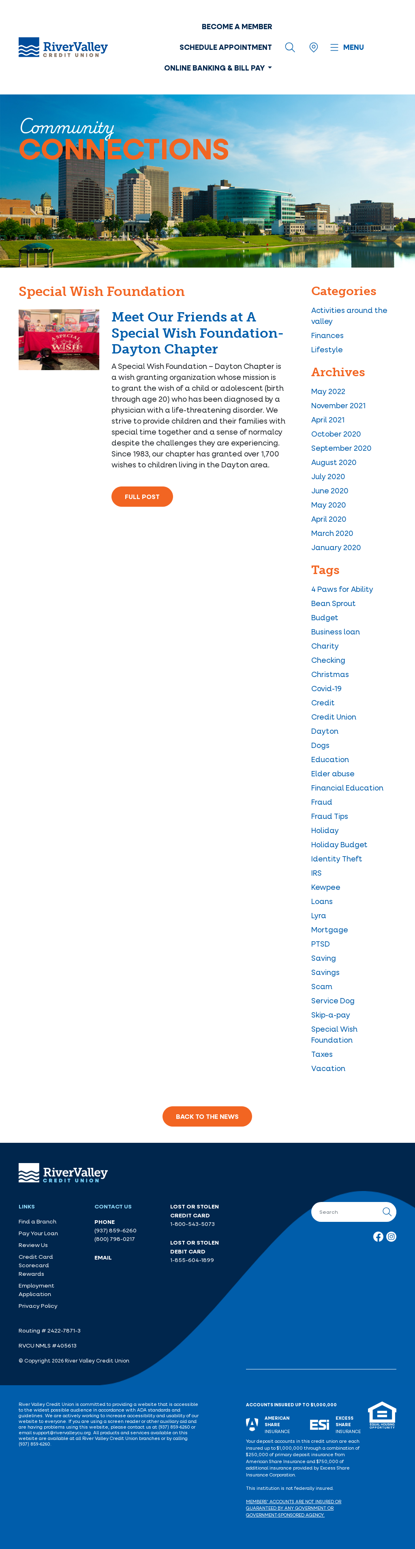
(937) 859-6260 (115, 1230)
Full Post (142, 496)
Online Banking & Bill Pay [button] (215, 68)
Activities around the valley (349, 315)
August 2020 (334, 462)
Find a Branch (37, 1221)
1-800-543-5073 (192, 1224)
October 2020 (336, 434)
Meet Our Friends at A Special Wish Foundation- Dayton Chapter (197, 333)
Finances (327, 335)
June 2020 (330, 490)
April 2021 (327, 419)
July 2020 (328, 476)
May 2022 (328, 391)
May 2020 (328, 505)
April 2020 (329, 519)
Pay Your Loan (38, 1233)
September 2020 (341, 448)
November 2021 (338, 405)
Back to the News (207, 1116)
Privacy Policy (38, 1305)
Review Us (33, 1245)
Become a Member (237, 26)
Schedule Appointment (226, 47)
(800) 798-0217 (114, 1239)
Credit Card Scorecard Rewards (36, 1265)
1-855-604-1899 (192, 1260)
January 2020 (336, 547)
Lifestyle (327, 349)
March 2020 (332, 533)
